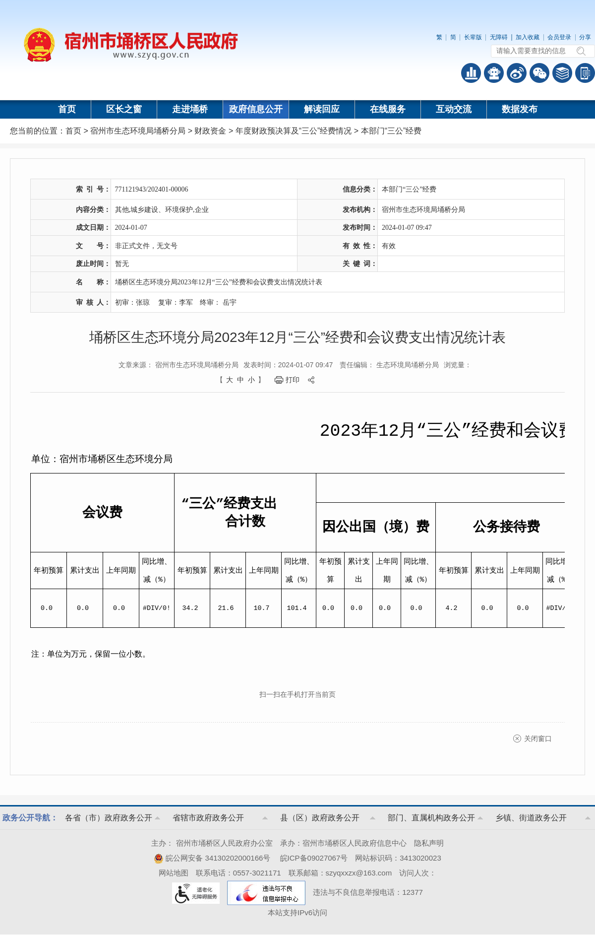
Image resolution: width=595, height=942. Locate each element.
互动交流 (454, 109)
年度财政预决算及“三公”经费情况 (294, 131)
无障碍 (499, 37)
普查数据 (471, 73)
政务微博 (517, 73)
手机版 (585, 73)
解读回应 (322, 109)
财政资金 (210, 131)
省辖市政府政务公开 (208, 817)
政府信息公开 (256, 109)
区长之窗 (124, 109)
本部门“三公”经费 (391, 131)
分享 (585, 37)
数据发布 (519, 109)
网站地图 (173, 873)
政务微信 (539, 73)
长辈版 (473, 37)
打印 (292, 380)
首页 (67, 109)
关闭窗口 (538, 738)
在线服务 (388, 109)
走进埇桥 (190, 109)
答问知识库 (562, 73)
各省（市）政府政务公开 (108, 817)
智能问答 (494, 73)
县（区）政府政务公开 (319, 817)
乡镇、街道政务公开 (531, 817)
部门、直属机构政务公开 (431, 817)
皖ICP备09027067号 (314, 858)
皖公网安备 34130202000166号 (212, 858)
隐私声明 (429, 843)
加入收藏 (527, 37)
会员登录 (559, 37)
